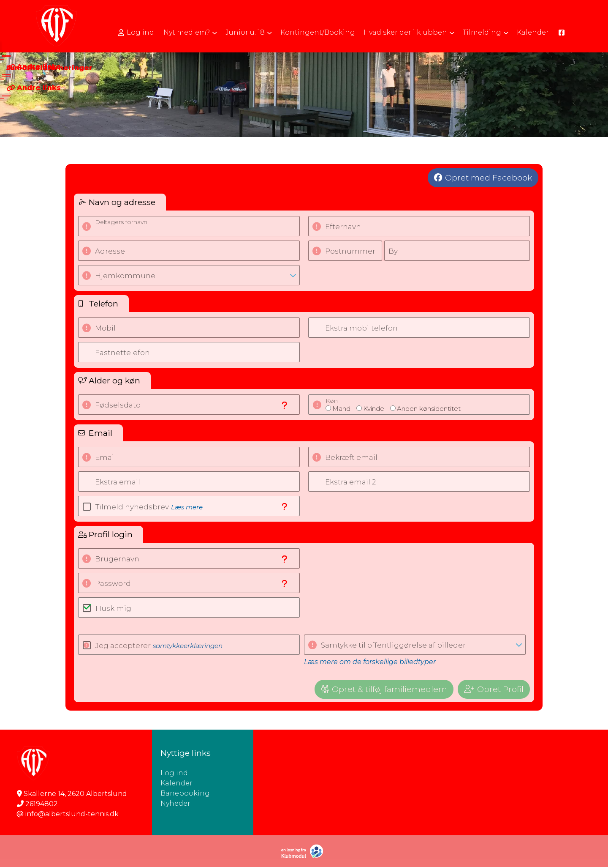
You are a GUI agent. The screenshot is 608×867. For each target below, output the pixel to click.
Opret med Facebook (488, 177)
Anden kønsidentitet (429, 409)
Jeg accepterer (159, 645)
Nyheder (175, 803)
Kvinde (373, 409)
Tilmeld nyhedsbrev (149, 507)
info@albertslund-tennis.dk (72, 814)
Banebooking (185, 793)
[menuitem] (137, 32)
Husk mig (113, 608)
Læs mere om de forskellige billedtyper (370, 662)
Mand (341, 409)
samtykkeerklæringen (188, 646)
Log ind (136, 32)
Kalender (176, 783)
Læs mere (187, 507)
